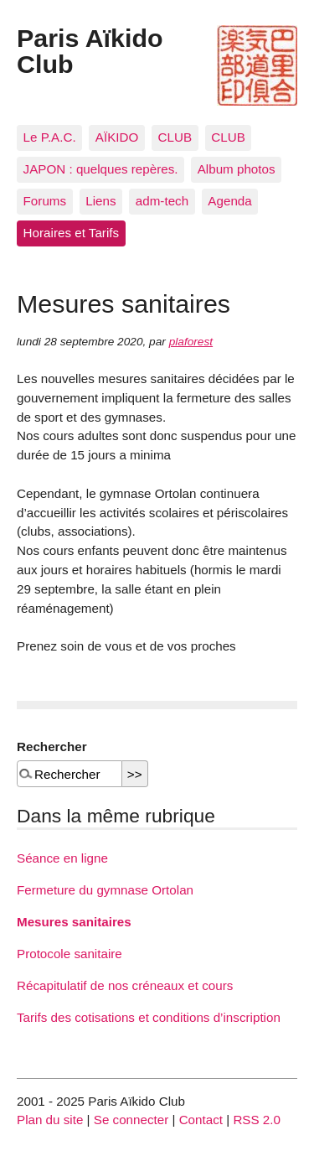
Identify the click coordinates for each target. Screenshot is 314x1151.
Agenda (229, 201)
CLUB (175, 137)
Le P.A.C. (49, 137)
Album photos (236, 169)
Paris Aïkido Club (90, 50)
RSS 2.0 (257, 1119)
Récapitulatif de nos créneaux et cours (125, 985)
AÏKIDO (116, 137)
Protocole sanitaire (69, 953)
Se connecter (131, 1119)
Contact (201, 1119)
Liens (100, 201)
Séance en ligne (62, 858)
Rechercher (52, 746)
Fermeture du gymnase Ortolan (105, 890)
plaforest (191, 341)
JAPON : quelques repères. (100, 169)
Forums (44, 201)
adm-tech (162, 201)
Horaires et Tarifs (71, 233)
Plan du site (50, 1119)
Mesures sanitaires (74, 922)
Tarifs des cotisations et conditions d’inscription (149, 1017)
